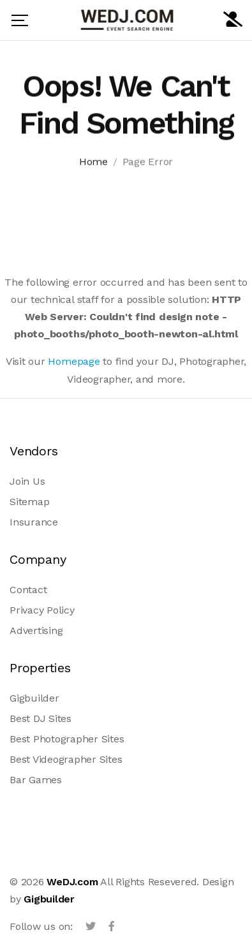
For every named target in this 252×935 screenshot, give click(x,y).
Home (93, 164)
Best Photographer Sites (67, 739)
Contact (28, 590)
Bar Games (36, 780)
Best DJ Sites (40, 718)
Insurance (34, 522)
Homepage (74, 361)
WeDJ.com (72, 882)
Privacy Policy (42, 610)
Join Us (27, 481)
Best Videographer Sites (66, 759)
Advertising (36, 630)
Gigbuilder (34, 698)
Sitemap (29, 502)
